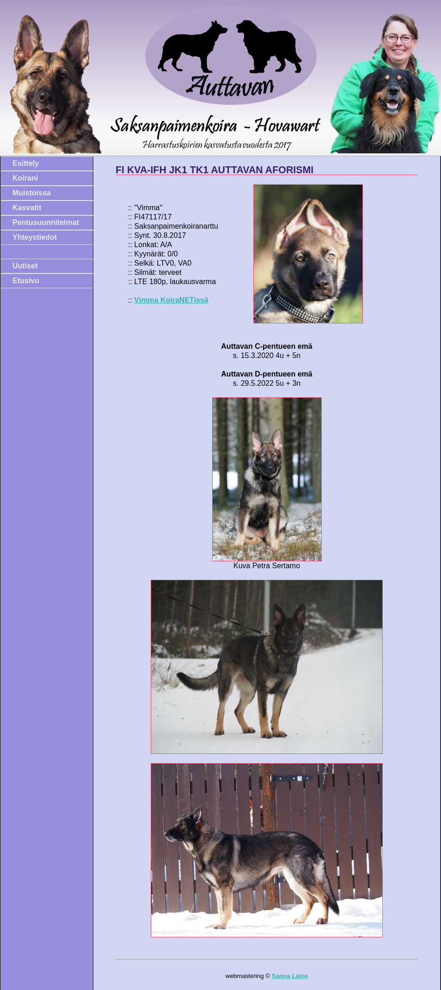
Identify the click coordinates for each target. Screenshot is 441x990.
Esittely (25, 163)
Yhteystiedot (34, 237)
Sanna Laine (290, 975)
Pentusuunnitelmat (45, 222)
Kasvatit (26, 208)
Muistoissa (31, 193)
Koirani (25, 178)
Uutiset (24, 266)
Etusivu (25, 281)
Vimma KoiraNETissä (171, 300)
